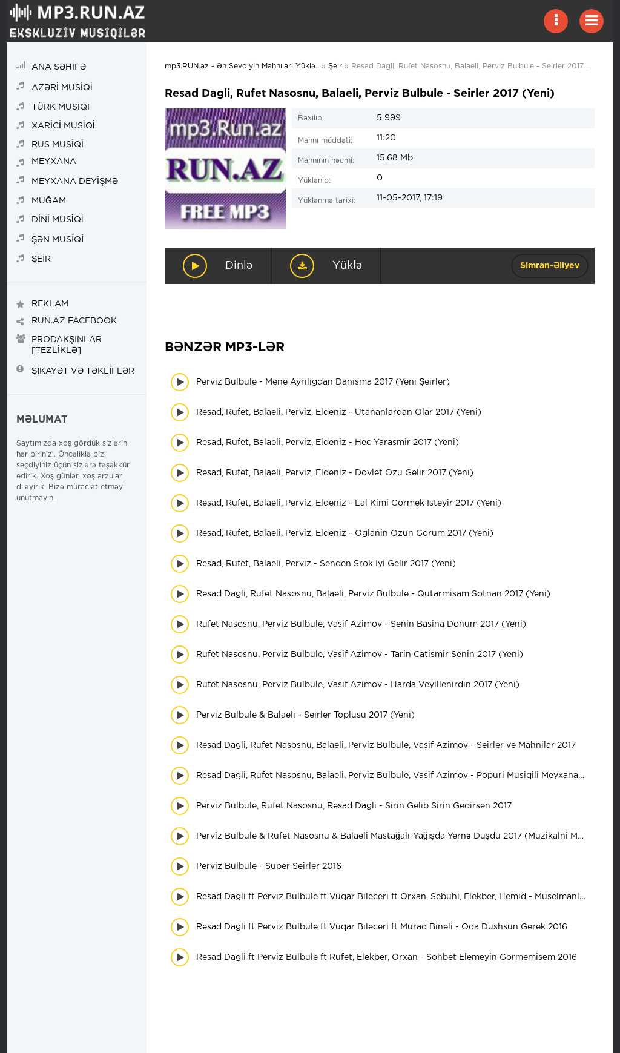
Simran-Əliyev (549, 265)
